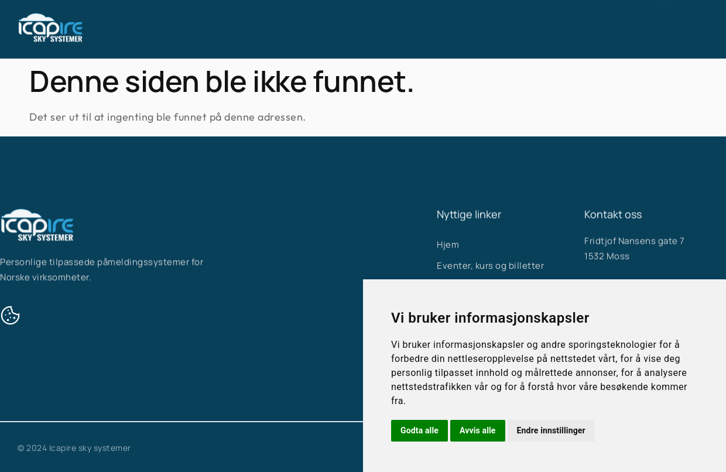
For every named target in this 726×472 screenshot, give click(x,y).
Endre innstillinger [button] (551, 430)
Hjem (286, 24)
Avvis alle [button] (478, 430)
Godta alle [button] (419, 430)
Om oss (435, 24)
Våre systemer (358, 24)
